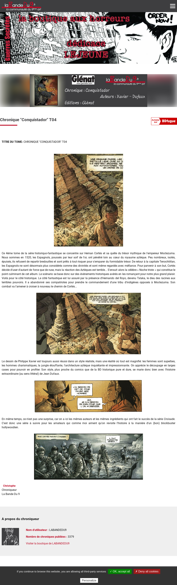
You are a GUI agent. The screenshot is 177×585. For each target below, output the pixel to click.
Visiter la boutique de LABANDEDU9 (47, 543)
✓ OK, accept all (120, 571)
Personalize (89, 580)
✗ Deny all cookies (147, 571)
